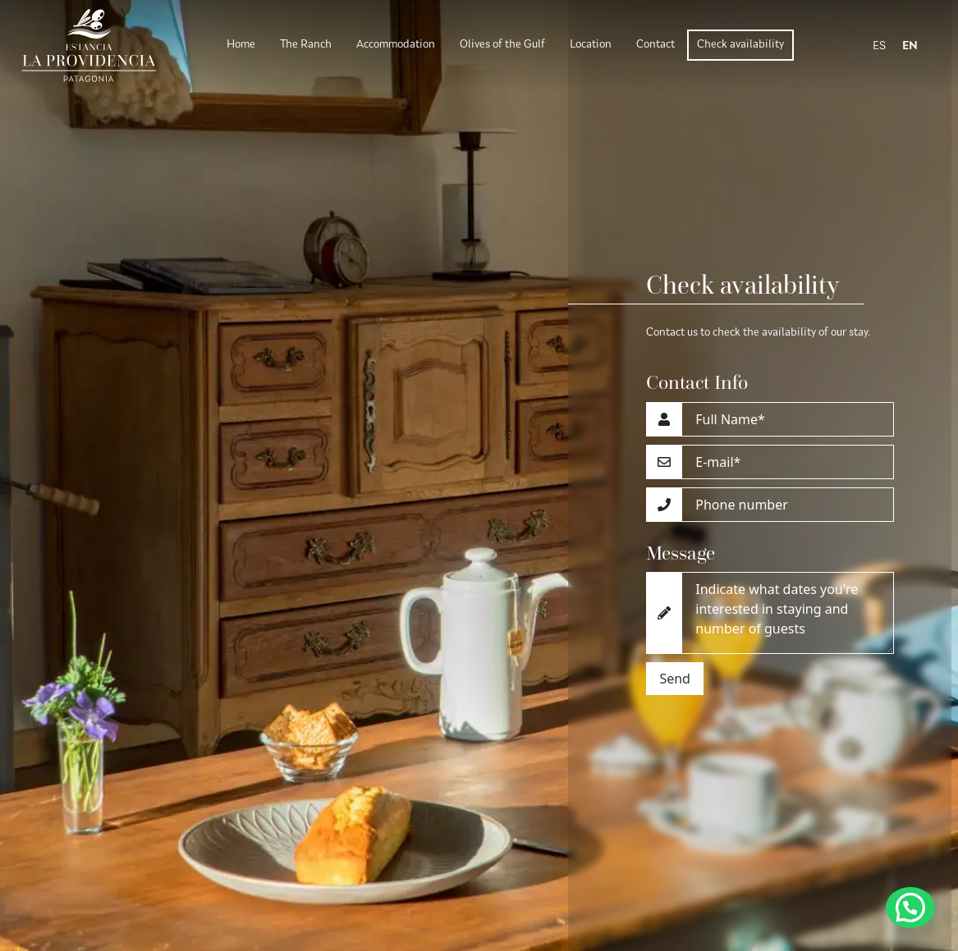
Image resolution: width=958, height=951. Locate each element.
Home (241, 45)
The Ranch (306, 45)
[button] (910, 907)
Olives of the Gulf (502, 45)
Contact (655, 45)
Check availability (740, 45)
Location (591, 45)
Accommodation (395, 45)
